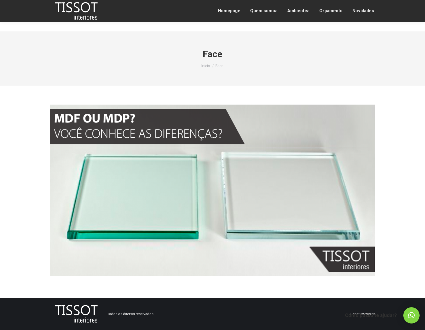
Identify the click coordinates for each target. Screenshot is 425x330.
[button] (411, 315)
